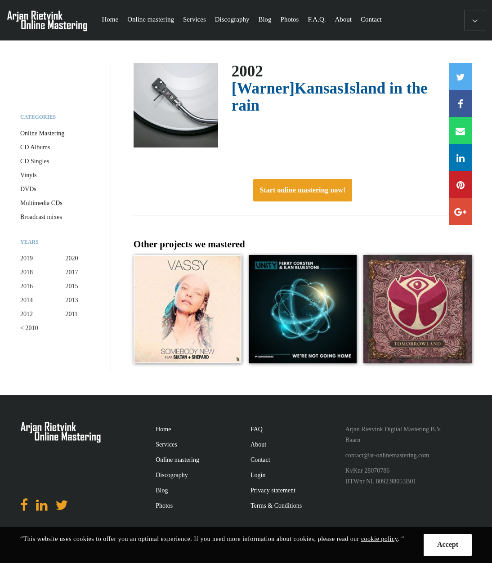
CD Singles (34, 161)
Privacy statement (272, 490)
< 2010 (29, 328)
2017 (71, 272)
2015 (71, 286)
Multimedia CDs (41, 203)
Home (110, 19)
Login (257, 475)
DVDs (28, 189)
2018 (26, 272)
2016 (26, 286)
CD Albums (35, 147)
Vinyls (28, 175)
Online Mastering (42, 133)
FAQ (256, 429)
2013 (71, 300)
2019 (26, 258)
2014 (26, 300)
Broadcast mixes (41, 217)
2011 (71, 314)
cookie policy (379, 539)
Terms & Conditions (276, 505)
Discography (232, 19)
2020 (71, 258)
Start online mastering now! (303, 190)
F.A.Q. (317, 19)
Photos (290, 19)
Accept (447, 544)
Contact (371, 19)
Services (194, 19)
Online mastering (150, 19)
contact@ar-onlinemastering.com (387, 455)
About (343, 19)
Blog (264, 19)
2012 (26, 314)
